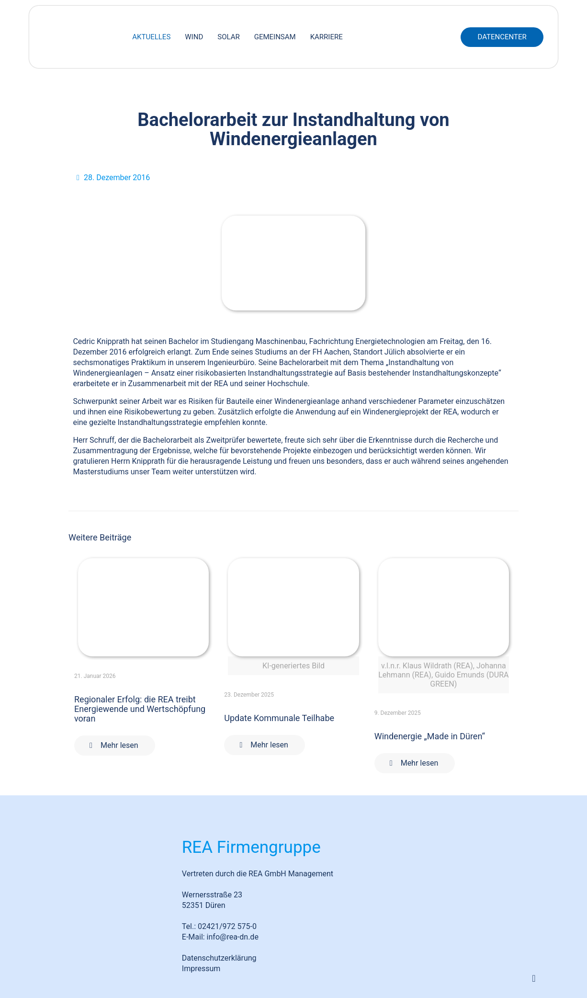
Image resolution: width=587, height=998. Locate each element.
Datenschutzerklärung (219, 958)
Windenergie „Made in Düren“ (429, 736)
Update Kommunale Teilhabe (279, 718)
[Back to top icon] (534, 978)
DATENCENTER (501, 37)
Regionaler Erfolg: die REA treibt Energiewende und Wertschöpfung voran (139, 708)
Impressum (201, 968)
